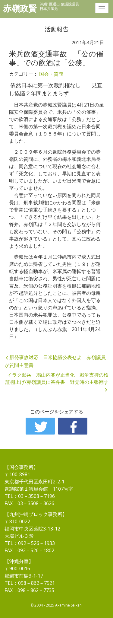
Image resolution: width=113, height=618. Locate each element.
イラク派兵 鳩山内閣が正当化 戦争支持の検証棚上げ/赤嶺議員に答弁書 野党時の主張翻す (56, 378)
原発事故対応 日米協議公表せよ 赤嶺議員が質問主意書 (55, 361)
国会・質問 (51, 74)
